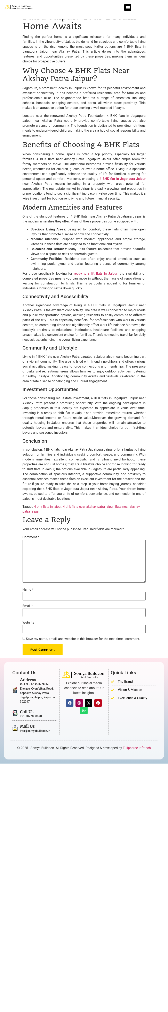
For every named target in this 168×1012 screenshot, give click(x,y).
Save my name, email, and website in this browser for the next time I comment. (83, 639)
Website (28, 622)
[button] (127, 7)
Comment (31, 537)
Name (28, 589)
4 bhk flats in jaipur (47, 507)
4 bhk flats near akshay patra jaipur (88, 507)
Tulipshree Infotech (137, 748)
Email (28, 606)
